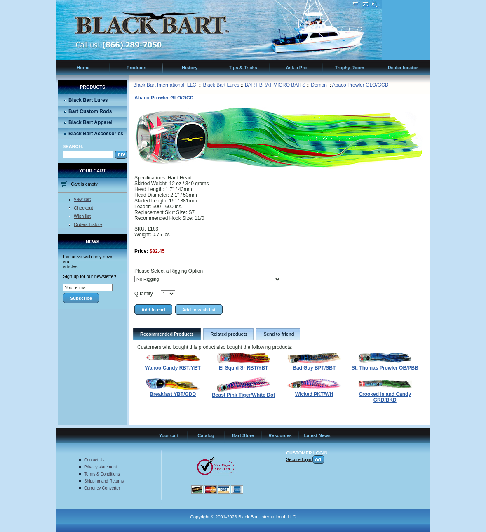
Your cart (168, 435)
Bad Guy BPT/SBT (314, 368)
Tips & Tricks (243, 67)
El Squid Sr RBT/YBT (243, 368)
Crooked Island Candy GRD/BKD (385, 397)
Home (83, 67)
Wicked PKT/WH (314, 394)
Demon (319, 85)
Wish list (82, 216)
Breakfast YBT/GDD (173, 394)
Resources (279, 435)
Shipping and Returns (104, 481)
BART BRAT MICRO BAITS (275, 85)
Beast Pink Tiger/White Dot (243, 395)
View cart (82, 199)
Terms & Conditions (102, 474)
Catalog (205, 435)
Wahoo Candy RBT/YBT (173, 368)
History (189, 67)
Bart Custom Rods (90, 111)
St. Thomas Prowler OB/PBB (385, 368)
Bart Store (243, 435)
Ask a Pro (296, 67)
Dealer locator (403, 67)
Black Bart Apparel (90, 122)
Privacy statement (100, 467)
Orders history (88, 224)
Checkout (83, 207)
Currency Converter (102, 488)
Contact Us (94, 460)
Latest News (317, 435)
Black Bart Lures (88, 100)
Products (136, 67)
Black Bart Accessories (95, 134)
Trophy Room (349, 67)
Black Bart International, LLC (165, 85)
